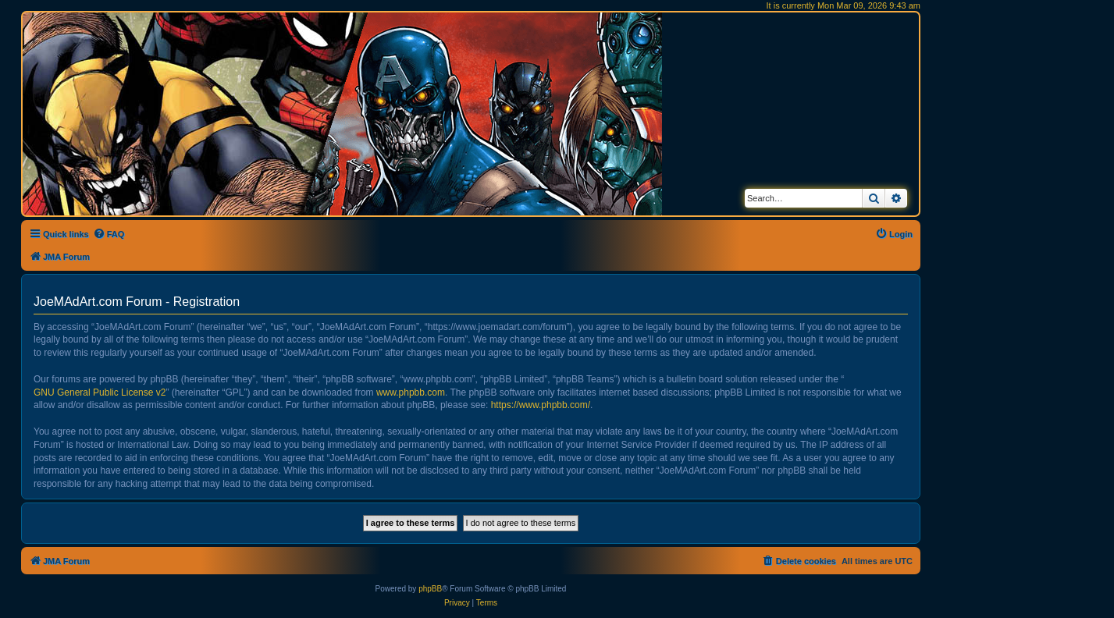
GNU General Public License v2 (99, 392)
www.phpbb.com (410, 392)
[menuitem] (109, 234)
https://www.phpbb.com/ (540, 405)
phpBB (430, 588)
